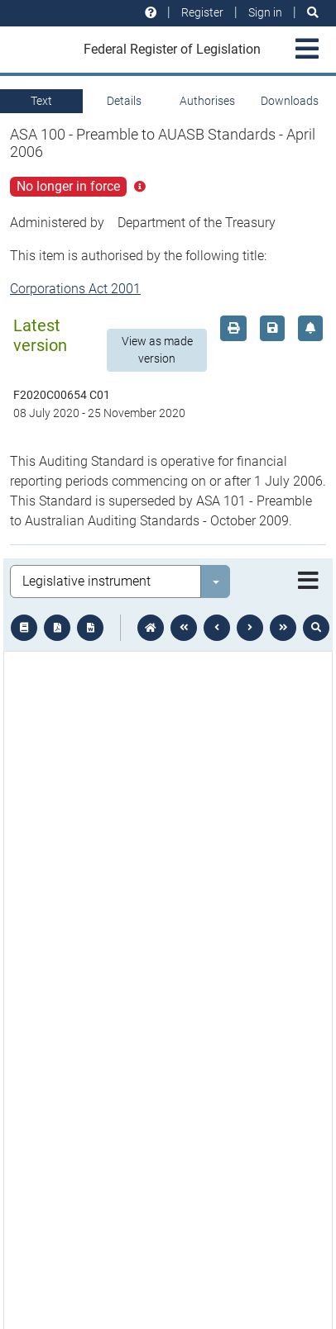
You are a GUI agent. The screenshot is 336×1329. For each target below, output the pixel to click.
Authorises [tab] (207, 100)
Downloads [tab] (290, 100)
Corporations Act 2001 (75, 289)
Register (202, 12)
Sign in (265, 12)
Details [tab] (124, 100)
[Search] (313, 13)
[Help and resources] (150, 13)
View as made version (157, 350)
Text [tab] (41, 100)
